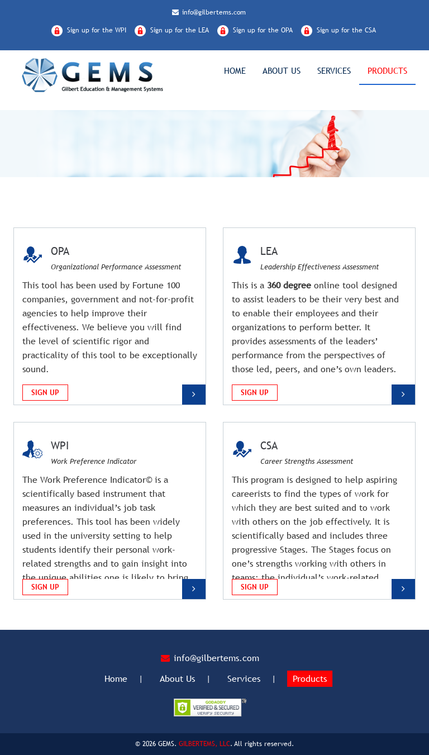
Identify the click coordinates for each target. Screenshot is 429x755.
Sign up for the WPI (96, 30)
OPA (60, 251)
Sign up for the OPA (263, 30)
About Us (282, 70)
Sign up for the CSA (346, 30)
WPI (60, 445)
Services (334, 70)
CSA (269, 445)
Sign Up (45, 392)
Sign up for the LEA (179, 30)
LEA (269, 251)
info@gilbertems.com (209, 12)
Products (387, 70)
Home (235, 70)
